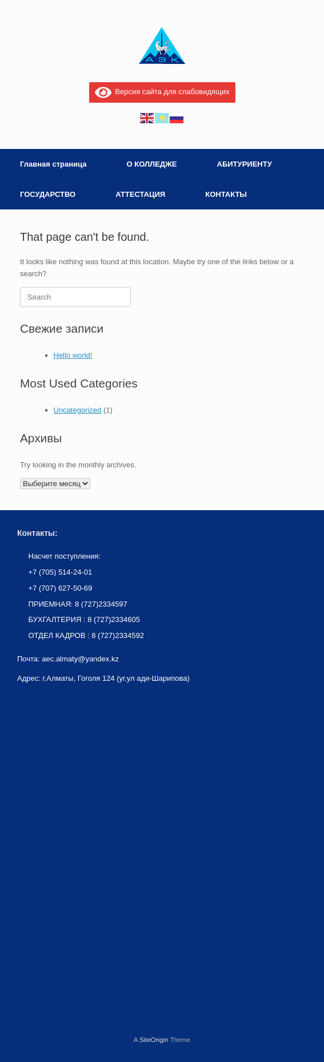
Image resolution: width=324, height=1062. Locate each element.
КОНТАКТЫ (226, 194)
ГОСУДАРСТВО (47, 194)
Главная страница (53, 164)
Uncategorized (78, 410)
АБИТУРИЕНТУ (244, 164)
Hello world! (73, 355)
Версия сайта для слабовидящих (162, 91)
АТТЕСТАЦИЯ (140, 194)
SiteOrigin (154, 1039)
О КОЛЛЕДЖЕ (151, 164)
